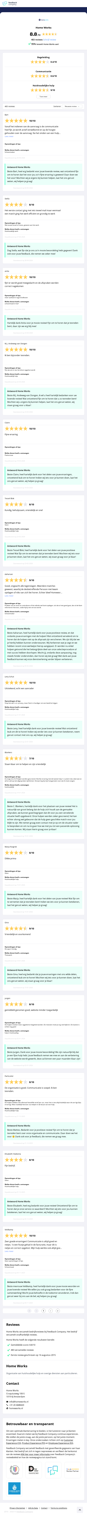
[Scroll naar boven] (80, 1510)
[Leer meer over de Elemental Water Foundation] (14, 1488)
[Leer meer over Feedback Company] (53, 1470)
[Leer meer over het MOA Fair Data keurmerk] (34, 1470)
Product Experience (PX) (33, 1443)
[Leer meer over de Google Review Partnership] (72, 1470)
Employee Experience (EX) (61, 1443)
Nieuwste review (72, 106)
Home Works (43, 27)
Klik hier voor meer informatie (35, 1454)
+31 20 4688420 (16, 1405)
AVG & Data (33, 1508)
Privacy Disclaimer (17, 1508)
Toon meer (43, 96)
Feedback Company (24, 1511)
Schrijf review (49, 39)
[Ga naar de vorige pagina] (36, 1311)
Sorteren (57, 106)
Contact (44, 1508)
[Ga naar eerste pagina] (29, 1311)
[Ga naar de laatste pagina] (58, 1311)
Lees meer (9, 136)
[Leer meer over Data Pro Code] (14, 1470)
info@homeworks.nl (18, 1401)
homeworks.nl (16, 1408)
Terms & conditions (59, 1508)
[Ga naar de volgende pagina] (51, 1311)
